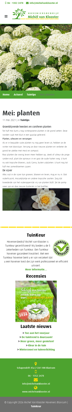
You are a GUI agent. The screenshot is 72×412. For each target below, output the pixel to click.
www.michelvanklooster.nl (36, 391)
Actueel (18, 94)
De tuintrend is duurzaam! (37, 337)
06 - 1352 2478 (15, 3)
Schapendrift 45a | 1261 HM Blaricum (36, 367)
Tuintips (31, 94)
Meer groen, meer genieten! (37, 341)
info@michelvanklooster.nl (44, 3)
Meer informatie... (36, 269)
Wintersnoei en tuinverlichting (37, 349)
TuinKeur (36, 406)
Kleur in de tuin (37, 345)
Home (6, 94)
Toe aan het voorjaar (37, 333)
